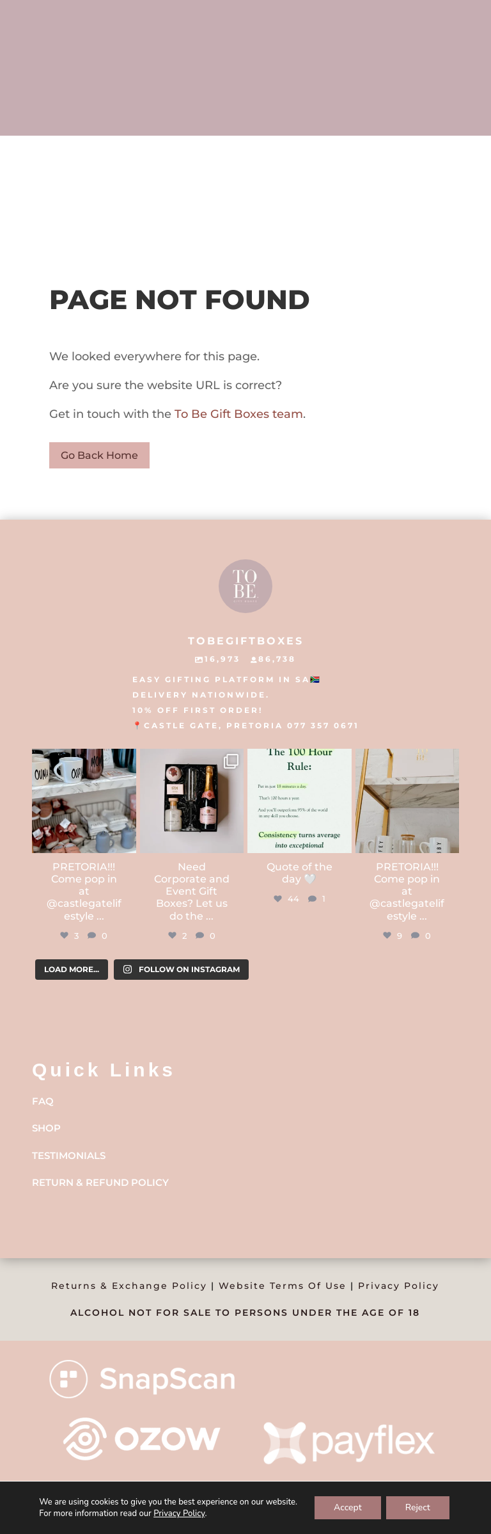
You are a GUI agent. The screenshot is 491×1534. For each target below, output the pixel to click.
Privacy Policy (398, 1285)
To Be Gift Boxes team (237, 414)
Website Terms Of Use (283, 1285)
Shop (46, 1128)
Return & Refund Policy (100, 1182)
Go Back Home (99, 455)
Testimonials (68, 1155)
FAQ (43, 1101)
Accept (348, 1507)
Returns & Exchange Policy (129, 1285)
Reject (417, 1507)
